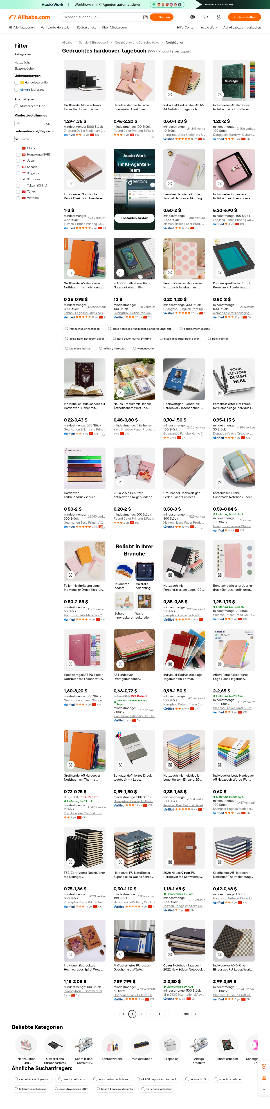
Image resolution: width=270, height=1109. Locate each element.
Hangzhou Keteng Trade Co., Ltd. (184, 704)
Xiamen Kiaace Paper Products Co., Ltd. (184, 224)
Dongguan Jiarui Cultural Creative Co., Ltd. (134, 995)
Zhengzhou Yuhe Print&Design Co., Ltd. (85, 902)
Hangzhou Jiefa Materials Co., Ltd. (85, 615)
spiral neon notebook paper (84, 338)
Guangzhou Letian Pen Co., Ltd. (134, 313)
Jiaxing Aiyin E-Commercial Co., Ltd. (85, 991)
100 (186, 1014)
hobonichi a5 (195, 1079)
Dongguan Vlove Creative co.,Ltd (234, 433)
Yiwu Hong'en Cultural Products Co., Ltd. (85, 813)
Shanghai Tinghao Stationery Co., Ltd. (234, 808)
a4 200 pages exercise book (157, 1079)
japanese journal (77, 348)
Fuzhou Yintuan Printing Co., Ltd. (85, 224)
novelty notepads (71, 1079)
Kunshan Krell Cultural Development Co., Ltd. (184, 805)
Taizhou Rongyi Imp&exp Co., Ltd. (184, 906)
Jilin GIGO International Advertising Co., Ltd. (184, 994)
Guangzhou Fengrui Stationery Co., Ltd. (234, 526)
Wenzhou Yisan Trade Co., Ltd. (234, 615)
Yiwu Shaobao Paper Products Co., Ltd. (134, 429)
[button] (145, 17)
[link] (264, 1066)
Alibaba (67, 42)
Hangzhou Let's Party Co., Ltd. (134, 902)
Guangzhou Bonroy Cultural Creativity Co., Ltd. (134, 801)
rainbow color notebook (82, 329)
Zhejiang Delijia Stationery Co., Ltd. (85, 130)
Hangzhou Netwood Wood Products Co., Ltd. (234, 898)
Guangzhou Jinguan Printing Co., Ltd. (184, 309)
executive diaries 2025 (71, 1089)
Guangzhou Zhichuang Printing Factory (85, 429)
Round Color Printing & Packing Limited (134, 130)
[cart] (206, 18)
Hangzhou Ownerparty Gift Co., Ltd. (184, 615)
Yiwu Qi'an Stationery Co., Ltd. (134, 716)
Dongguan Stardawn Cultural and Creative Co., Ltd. (234, 134)
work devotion (144, 348)
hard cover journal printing (132, 338)
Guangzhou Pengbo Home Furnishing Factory (184, 433)
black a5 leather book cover (179, 338)
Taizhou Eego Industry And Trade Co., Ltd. (85, 313)
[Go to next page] (195, 1014)
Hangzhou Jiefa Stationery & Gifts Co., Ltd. (184, 134)
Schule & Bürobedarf (93, 42)
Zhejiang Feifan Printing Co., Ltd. (234, 220)
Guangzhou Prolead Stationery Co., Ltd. (85, 700)
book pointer (218, 338)
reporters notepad (228, 1079)
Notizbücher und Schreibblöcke (137, 42)
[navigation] (34, 529)
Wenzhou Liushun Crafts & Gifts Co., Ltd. (234, 995)
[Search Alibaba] (101, 17)
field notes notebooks (30, 1089)
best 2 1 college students (115, 1089)
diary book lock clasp (156, 1089)
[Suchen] (161, 17)
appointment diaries (195, 329)
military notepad (111, 348)
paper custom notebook (110, 1079)
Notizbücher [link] (174, 42)
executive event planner (32, 1079)
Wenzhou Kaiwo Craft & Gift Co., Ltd (234, 708)
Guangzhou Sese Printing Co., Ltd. (85, 522)
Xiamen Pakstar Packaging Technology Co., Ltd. (234, 313)
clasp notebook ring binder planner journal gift (139, 329)
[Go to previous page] (123, 1014)
